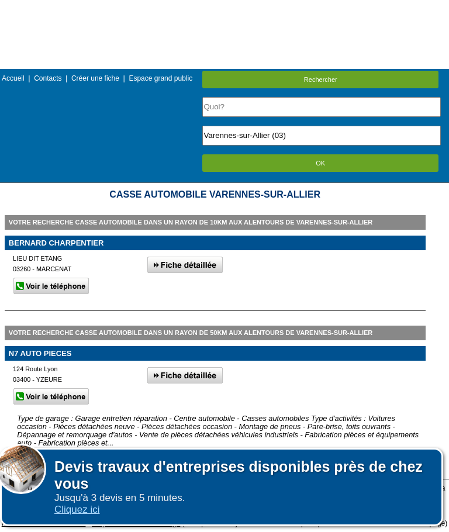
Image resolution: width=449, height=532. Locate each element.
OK (320, 163)
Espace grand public (160, 78)
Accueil (13, 78)
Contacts (47, 78)
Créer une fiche (95, 78)
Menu (224, 8)
